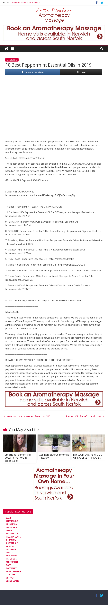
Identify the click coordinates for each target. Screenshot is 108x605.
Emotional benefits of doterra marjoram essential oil (18, 457)
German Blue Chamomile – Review (54, 456)
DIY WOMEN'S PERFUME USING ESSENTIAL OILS (87, 456)
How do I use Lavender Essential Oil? (26, 416)
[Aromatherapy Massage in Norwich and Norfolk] (54, 26)
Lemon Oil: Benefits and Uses (85, 416)
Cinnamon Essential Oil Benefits (25, 2)
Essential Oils (12, 60)
